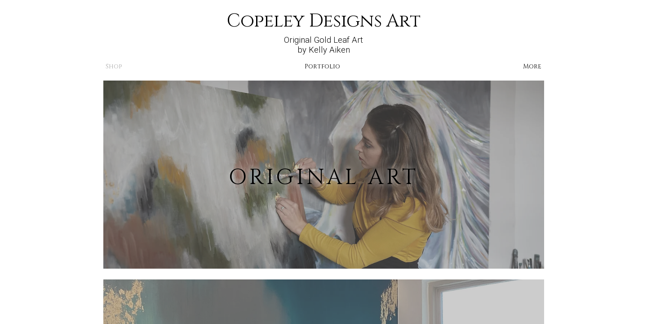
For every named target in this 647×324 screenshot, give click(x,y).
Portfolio (322, 66)
